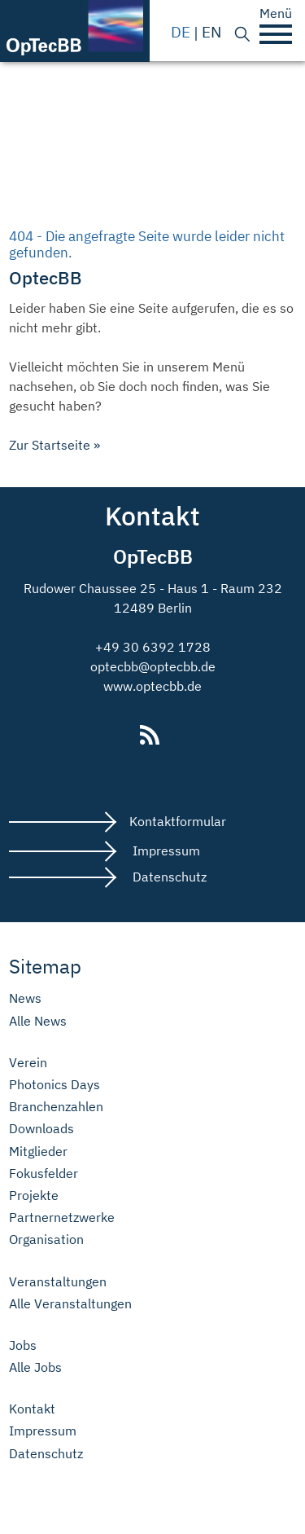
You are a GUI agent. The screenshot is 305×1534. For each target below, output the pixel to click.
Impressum (164, 850)
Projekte (34, 1195)
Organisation (46, 1239)
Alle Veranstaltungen (70, 1304)
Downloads (41, 1128)
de (180, 31)
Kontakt (32, 1409)
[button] (275, 34)
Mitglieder (38, 1151)
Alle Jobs (35, 1367)
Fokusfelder (43, 1173)
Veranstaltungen (58, 1282)
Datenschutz (168, 876)
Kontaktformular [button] (177, 821)
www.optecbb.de (152, 686)
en (211, 31)
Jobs (23, 1345)
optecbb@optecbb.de (153, 666)
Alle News (38, 1021)
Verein (28, 1062)
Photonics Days (54, 1084)
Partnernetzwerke (62, 1217)
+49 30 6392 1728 (153, 647)
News (25, 998)
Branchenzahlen (56, 1106)
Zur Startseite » (54, 445)
